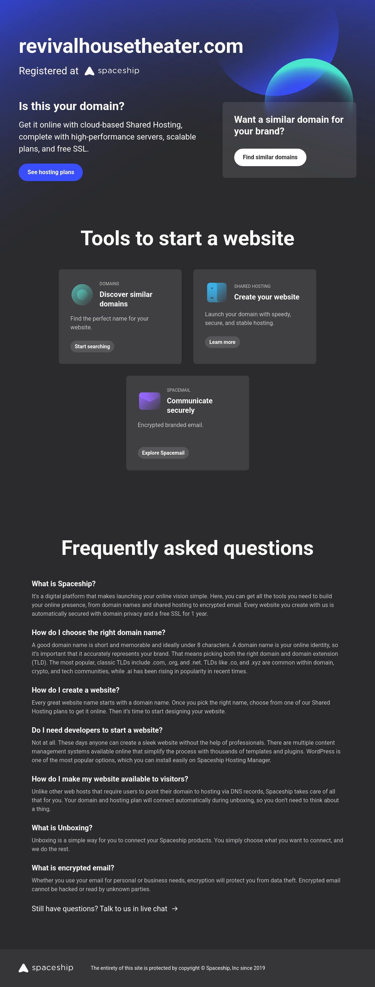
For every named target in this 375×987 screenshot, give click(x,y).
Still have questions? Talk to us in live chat (105, 908)
